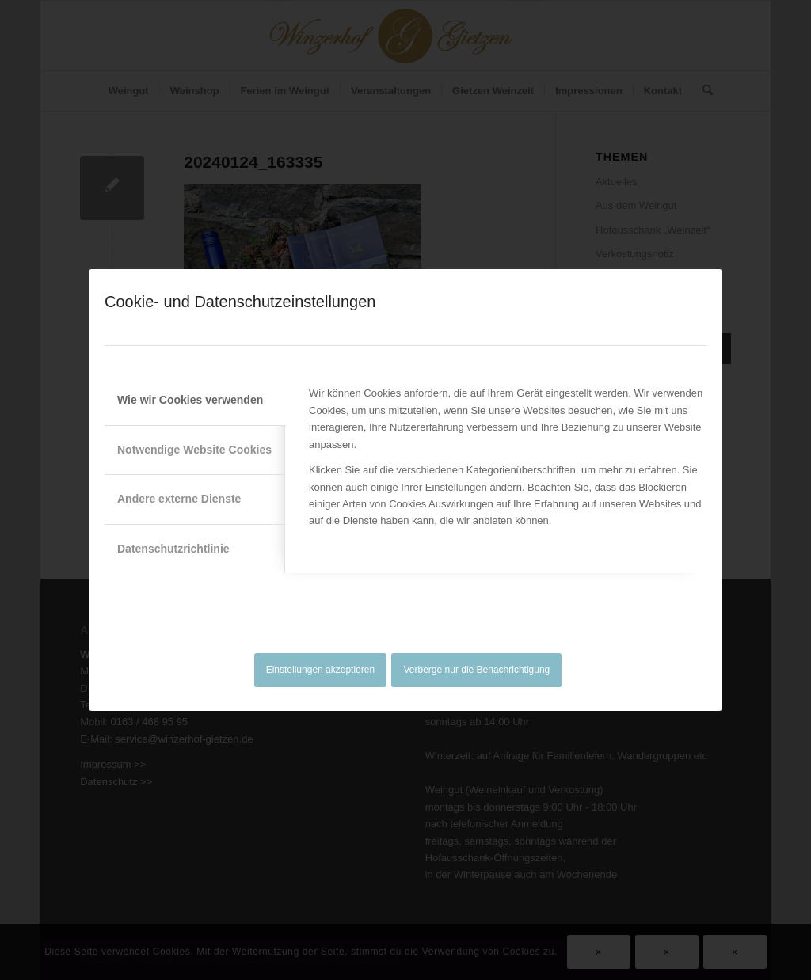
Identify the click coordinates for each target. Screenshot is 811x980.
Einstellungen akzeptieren (320, 669)
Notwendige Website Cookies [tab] (194, 449)
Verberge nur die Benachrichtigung (477, 669)
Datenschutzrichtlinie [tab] (173, 548)
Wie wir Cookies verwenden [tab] (190, 399)
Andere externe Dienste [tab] (179, 498)
